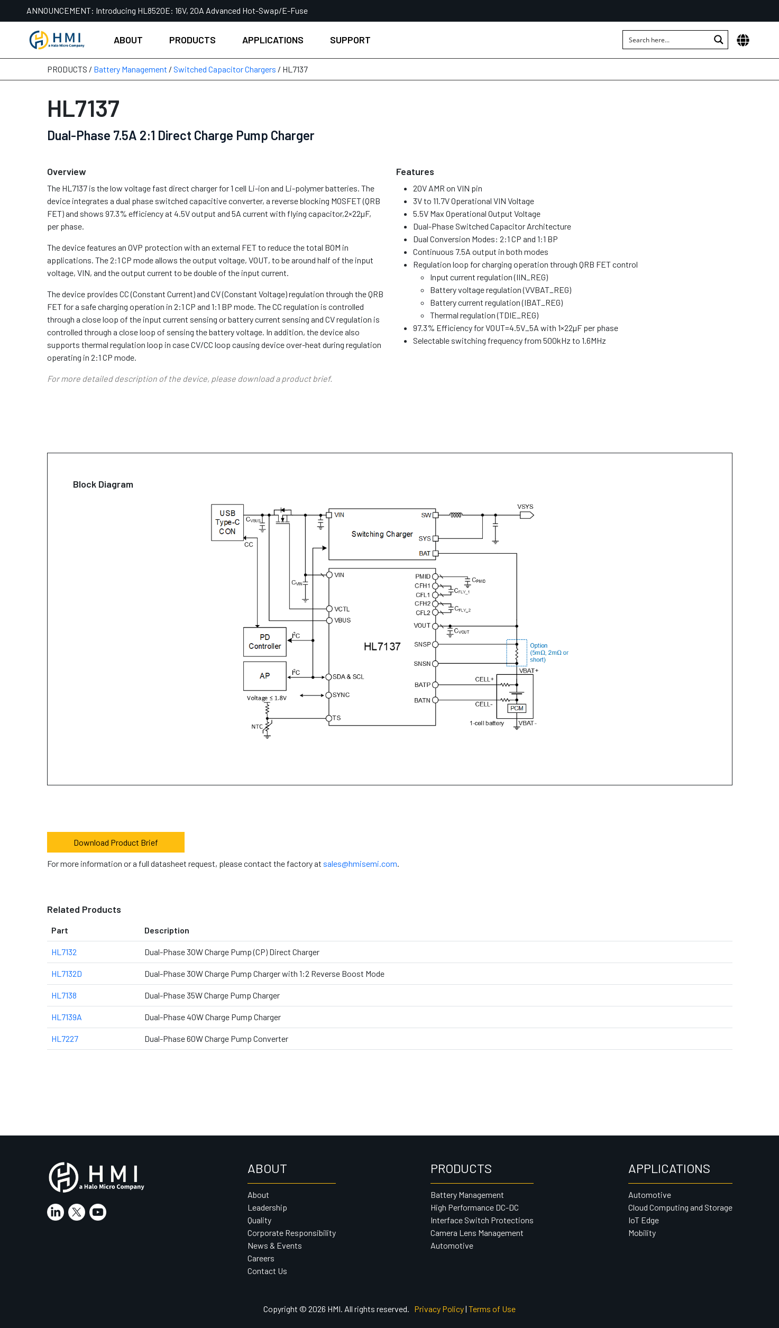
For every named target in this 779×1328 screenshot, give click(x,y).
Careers (261, 1258)
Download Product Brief (116, 842)
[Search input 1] (667, 39)
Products (192, 39)
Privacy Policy (439, 1309)
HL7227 (64, 1038)
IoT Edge (643, 1220)
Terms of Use (492, 1309)
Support (350, 39)
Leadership (267, 1207)
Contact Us (267, 1271)
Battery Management (130, 69)
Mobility (642, 1233)
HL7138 (64, 995)
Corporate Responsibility (292, 1233)
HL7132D (66, 973)
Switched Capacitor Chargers (224, 69)
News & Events (275, 1245)
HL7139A (66, 1017)
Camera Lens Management (477, 1233)
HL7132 (64, 952)
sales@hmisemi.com (360, 863)
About (128, 39)
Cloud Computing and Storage (680, 1207)
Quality (259, 1220)
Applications (273, 39)
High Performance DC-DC (474, 1207)
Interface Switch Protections (482, 1220)
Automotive (451, 1245)
